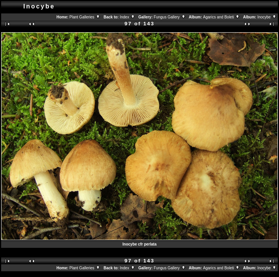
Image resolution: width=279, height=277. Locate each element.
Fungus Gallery (170, 17)
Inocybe (267, 17)
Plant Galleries (84, 17)
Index (127, 17)
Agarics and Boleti (221, 17)
